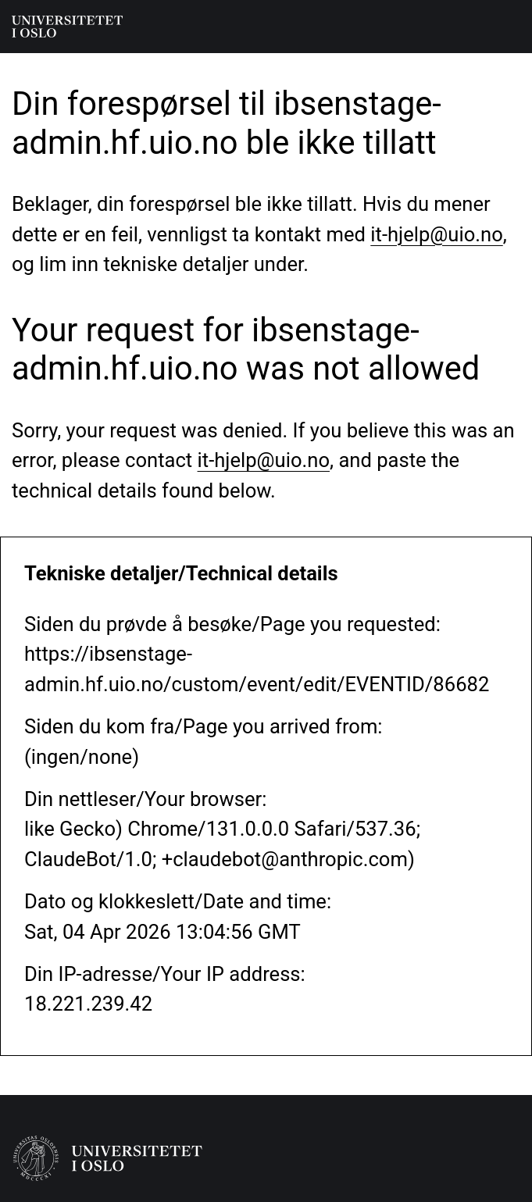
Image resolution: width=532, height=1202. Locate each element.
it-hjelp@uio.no (436, 234)
